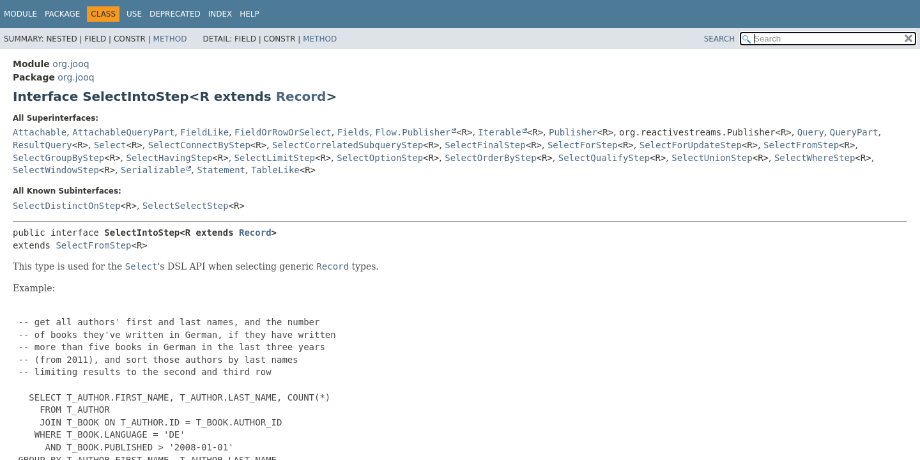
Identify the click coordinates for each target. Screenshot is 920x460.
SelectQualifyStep (604, 158)
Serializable (153, 170)
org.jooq (70, 64)
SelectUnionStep (711, 158)
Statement (221, 170)
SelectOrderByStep (490, 158)
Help (249, 14)
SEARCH (719, 38)
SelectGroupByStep (58, 158)
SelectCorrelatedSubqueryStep (347, 145)
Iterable (499, 132)
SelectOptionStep (380, 158)
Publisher (573, 132)
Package (62, 14)
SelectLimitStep (274, 158)
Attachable (39, 132)
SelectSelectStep (185, 206)
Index (220, 14)
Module (20, 14)
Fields (353, 132)
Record (301, 96)
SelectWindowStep (56, 170)
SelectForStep (583, 145)
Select (110, 145)
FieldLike (204, 132)
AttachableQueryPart (123, 132)
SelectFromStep (801, 145)
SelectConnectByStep (199, 145)
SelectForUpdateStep (691, 145)
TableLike (275, 170)
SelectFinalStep (485, 145)
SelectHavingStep (169, 158)
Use (134, 14)
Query (810, 132)
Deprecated (175, 14)
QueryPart (854, 132)
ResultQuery (42, 145)
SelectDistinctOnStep (67, 206)
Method (170, 38)
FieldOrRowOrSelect (283, 132)
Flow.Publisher (412, 132)
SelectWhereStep (814, 158)
